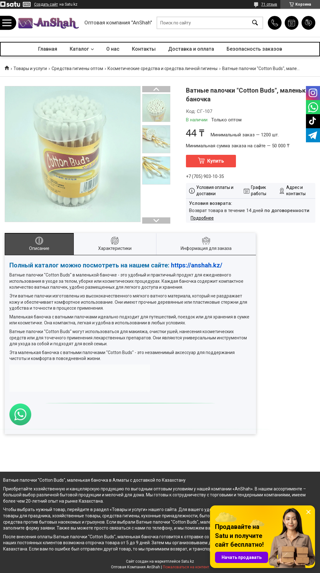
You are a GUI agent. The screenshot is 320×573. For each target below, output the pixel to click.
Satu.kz (187, 561)
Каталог (79, 49)
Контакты (144, 49)
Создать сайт (46, 4)
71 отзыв (269, 4)
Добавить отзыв (308, 23)
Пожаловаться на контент (186, 567)
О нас (112, 49)
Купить (215, 161)
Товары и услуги (30, 68)
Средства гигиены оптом (77, 68)
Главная (47, 49)
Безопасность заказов (254, 49)
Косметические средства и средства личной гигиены (163, 68)
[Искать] (255, 23)
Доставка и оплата (191, 49)
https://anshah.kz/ (196, 265)
